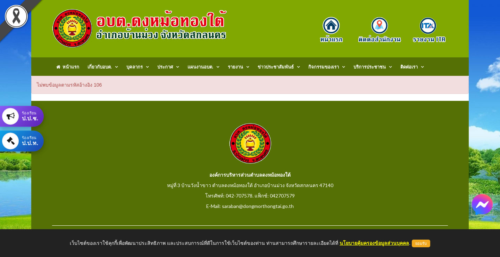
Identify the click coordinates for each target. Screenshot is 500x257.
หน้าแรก (67, 67)
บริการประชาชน (369, 67)
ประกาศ (165, 67)
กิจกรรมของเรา (323, 67)
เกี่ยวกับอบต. (100, 67)
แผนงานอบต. (200, 67)
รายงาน (235, 67)
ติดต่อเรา (409, 67)
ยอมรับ (421, 243)
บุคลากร (134, 67)
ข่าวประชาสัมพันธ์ (276, 67)
